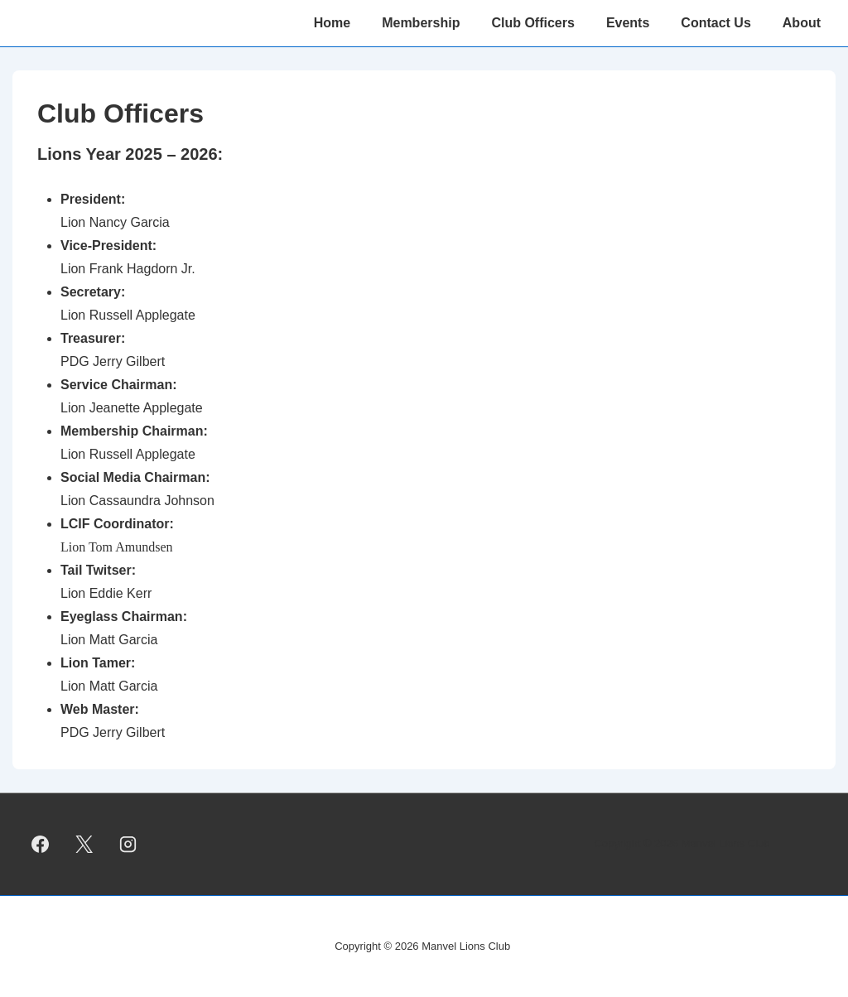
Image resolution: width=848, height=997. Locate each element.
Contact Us (715, 23)
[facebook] (40, 843)
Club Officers (532, 23)
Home (332, 23)
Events (627, 23)
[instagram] (128, 843)
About (802, 23)
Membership (421, 23)
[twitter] (84, 843)
